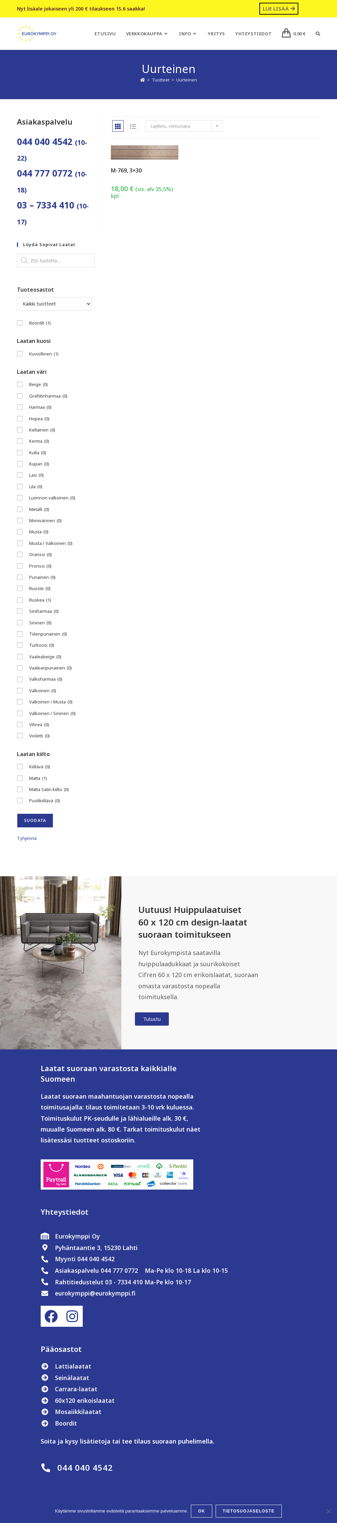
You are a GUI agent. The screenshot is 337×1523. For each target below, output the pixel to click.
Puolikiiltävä (44, 801)
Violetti (39, 736)
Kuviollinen (44, 354)
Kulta (37, 453)
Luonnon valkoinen (52, 498)
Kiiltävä (39, 767)
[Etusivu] (142, 80)
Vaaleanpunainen (50, 668)
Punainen (42, 577)
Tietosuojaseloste (249, 1511)
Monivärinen (45, 521)
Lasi (36, 475)
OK (202, 1511)
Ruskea (40, 600)
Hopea (39, 419)
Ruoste (40, 588)
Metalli (39, 509)
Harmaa (40, 407)
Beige (38, 384)
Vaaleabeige (45, 657)
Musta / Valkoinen (51, 543)
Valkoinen (42, 691)
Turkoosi (41, 645)
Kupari (39, 464)
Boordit (40, 323)
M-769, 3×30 (126, 170)
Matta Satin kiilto (49, 789)
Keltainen (42, 430)
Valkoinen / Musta (51, 702)
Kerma (39, 441)
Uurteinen (186, 80)
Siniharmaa (44, 611)
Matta (38, 778)
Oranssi (40, 554)
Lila (35, 487)
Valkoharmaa (45, 679)
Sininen (40, 623)
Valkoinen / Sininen (52, 713)
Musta (38, 532)
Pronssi (40, 566)
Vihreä (39, 725)
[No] (328, 1511)
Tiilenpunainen (48, 634)
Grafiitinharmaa (48, 396)
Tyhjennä (27, 838)
